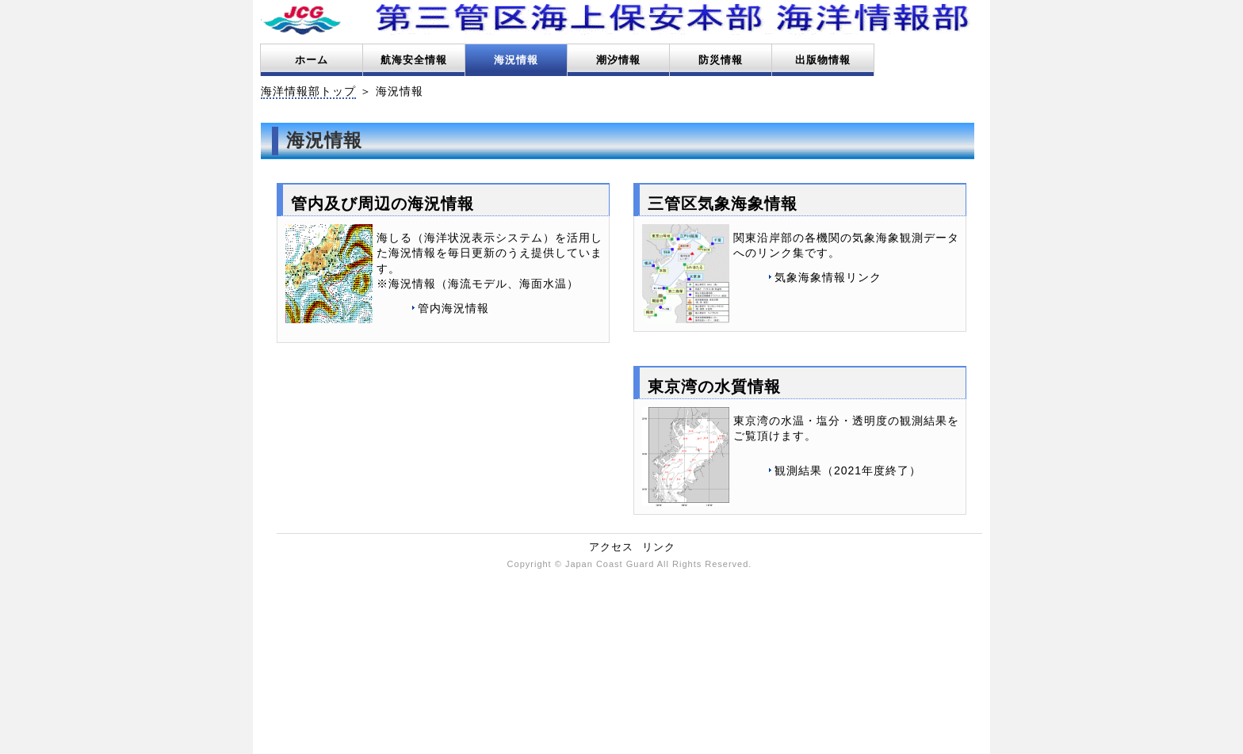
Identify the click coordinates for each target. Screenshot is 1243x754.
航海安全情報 (414, 60)
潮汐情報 (618, 60)
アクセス (611, 547)
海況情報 (516, 60)
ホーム (311, 60)
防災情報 (720, 60)
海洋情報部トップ (308, 91)
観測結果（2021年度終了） (847, 470)
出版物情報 (823, 60)
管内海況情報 (453, 308)
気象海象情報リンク (828, 277)
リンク (658, 547)
